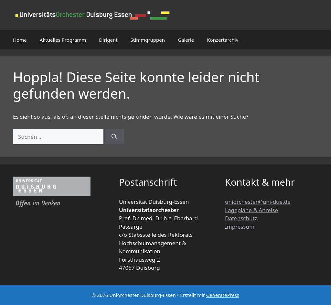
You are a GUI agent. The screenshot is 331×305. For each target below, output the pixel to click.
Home (20, 40)
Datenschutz (241, 218)
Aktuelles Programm (63, 40)
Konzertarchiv (222, 40)
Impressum (239, 226)
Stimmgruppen (148, 40)
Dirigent (108, 40)
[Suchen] (114, 137)
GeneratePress (222, 295)
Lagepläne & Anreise (251, 210)
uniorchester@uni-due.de (258, 201)
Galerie (186, 40)
